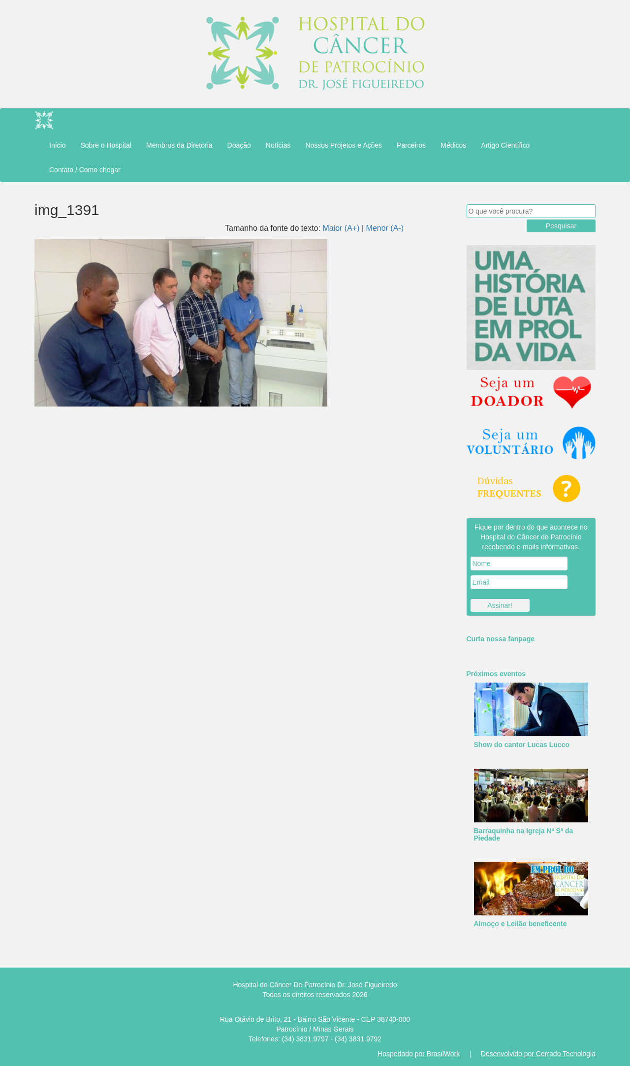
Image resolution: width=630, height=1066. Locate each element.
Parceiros (411, 145)
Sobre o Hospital (105, 145)
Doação (239, 145)
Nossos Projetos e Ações (343, 145)
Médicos (453, 145)
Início (57, 145)
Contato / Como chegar (85, 170)
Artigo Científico (505, 145)
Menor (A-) (385, 228)
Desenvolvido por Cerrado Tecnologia (538, 1054)
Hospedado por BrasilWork (419, 1054)
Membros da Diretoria (179, 145)
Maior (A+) (340, 228)
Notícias (278, 145)
